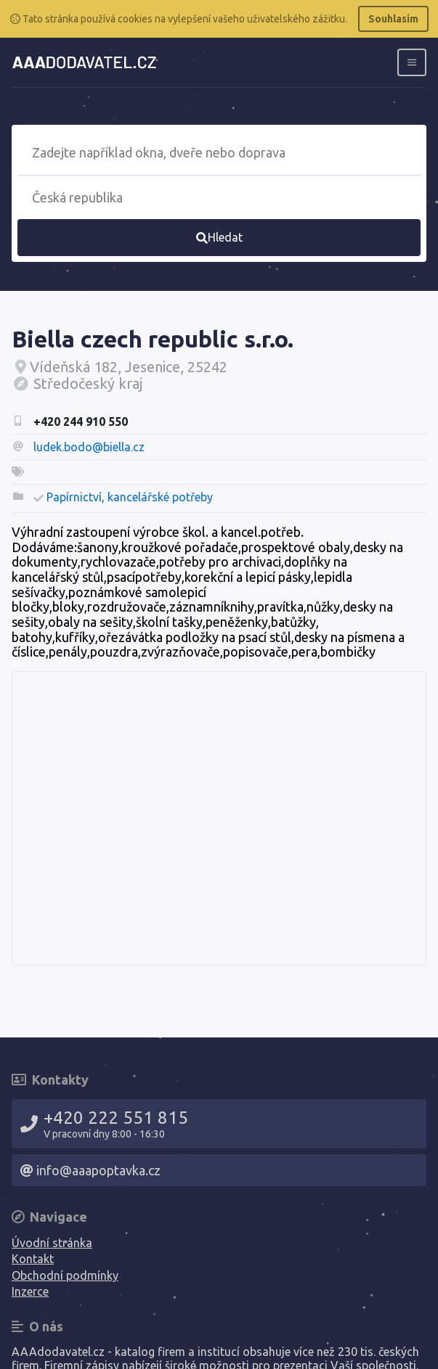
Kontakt (33, 1258)
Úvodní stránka (52, 1242)
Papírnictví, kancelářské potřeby (129, 496)
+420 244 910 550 (80, 421)
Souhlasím (393, 19)
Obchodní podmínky (65, 1275)
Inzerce (30, 1291)
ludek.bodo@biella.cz (89, 446)
